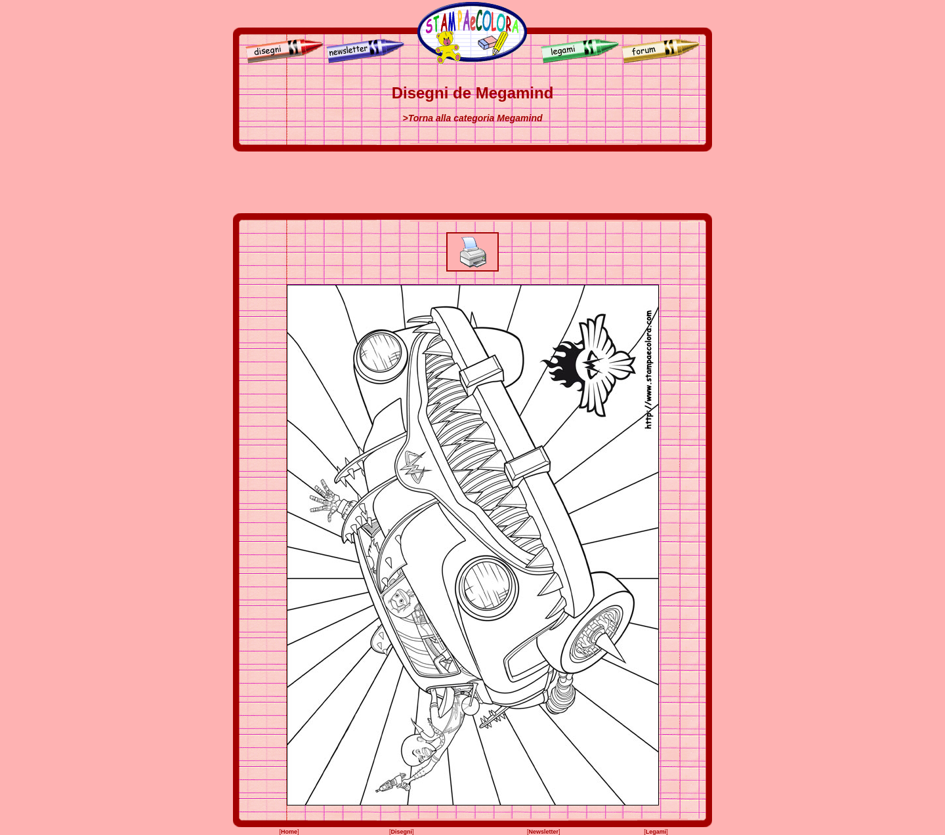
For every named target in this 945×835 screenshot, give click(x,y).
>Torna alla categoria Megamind (472, 118)
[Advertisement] (472, 182)
